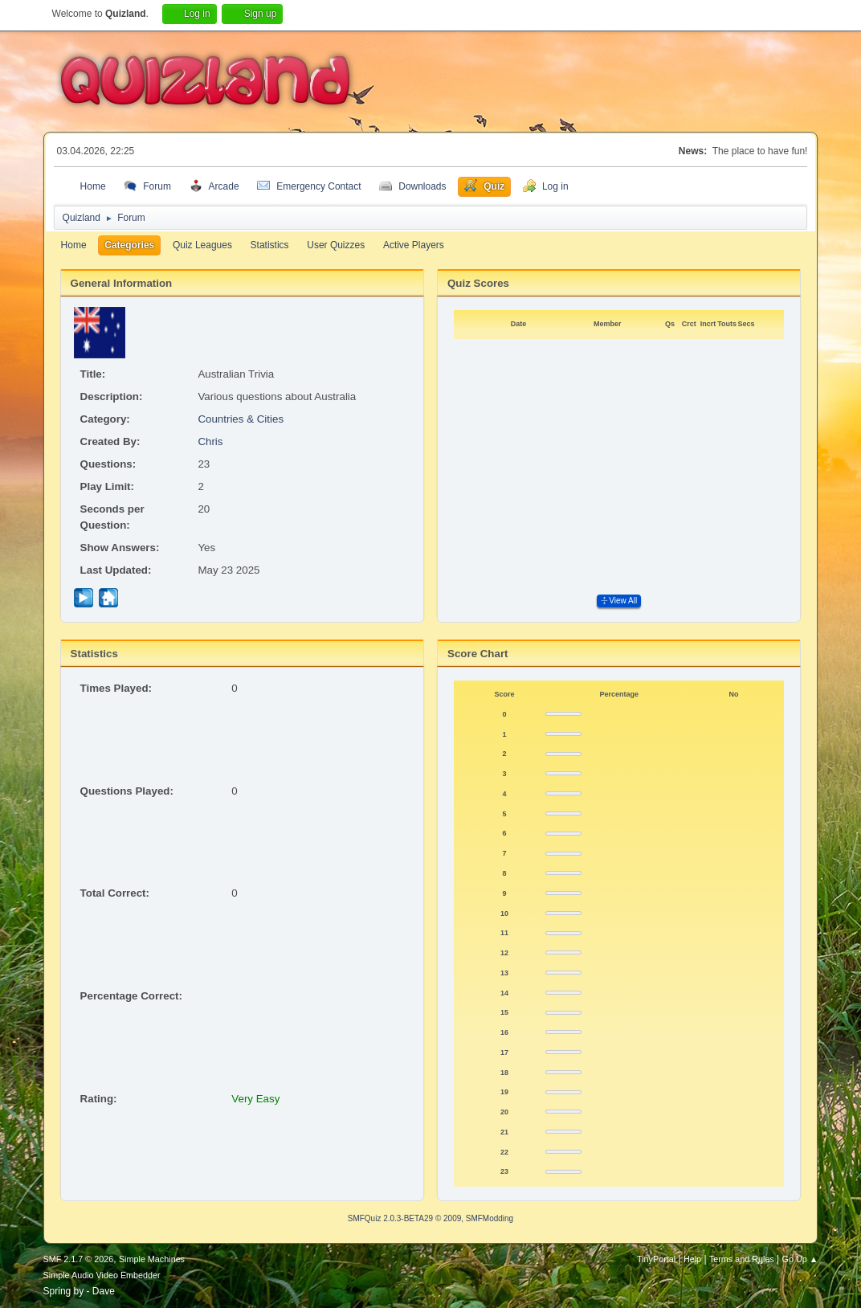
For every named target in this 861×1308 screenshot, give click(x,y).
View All (619, 600)
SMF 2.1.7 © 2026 (78, 1259)
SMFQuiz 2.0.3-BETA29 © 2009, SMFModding (430, 1218)
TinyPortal (656, 1259)
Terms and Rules (741, 1259)
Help (692, 1259)
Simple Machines (152, 1259)
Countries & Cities (241, 419)
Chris (210, 441)
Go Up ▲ (800, 1259)
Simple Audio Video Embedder (102, 1275)
